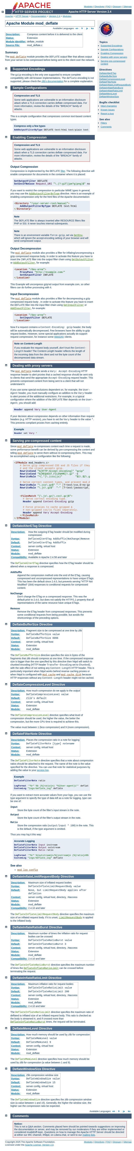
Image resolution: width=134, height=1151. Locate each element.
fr (82, 28)
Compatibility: (19, 557)
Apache (9, 16)
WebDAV (59, 336)
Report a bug (107, 113)
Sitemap (127, 6)
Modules (88, 6)
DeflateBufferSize (108, 76)
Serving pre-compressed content (37, 441)
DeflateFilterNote (107, 82)
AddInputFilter (20, 308)
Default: (15, 542)
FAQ (108, 6)
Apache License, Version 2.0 (39, 1145)
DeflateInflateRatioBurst (111, 87)
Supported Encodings (111, 45)
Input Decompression (24, 294)
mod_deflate (18, 56)
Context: (16, 546)
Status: (10, 38)
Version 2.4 (54, 16)
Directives (99, 6)
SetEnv (78, 235)
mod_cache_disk (71, 674)
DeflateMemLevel (108, 93)
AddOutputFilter (24, 262)
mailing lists (88, 1135)
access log (42, 770)
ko (92, 28)
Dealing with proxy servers (114, 57)
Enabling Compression (112, 53)
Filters (104, 123)
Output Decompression (25, 248)
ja (87, 28)
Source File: (13, 45)
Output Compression (24, 166)
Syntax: (15, 538)
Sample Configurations (112, 49)
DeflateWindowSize (109, 96)
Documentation (38, 16)
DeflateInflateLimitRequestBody (115, 85)
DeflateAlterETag (107, 73)
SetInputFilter (74, 305)
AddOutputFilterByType (44, 193)
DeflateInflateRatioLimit (111, 90)
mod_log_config (27, 870)
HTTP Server (22, 16)
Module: (15, 553)
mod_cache (49, 674)
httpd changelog (109, 106)
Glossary (116, 6)
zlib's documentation (52, 81)
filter (63, 171)
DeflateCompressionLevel (112, 79)
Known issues (108, 109)
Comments (106, 126)
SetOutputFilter (82, 259)
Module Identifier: (16, 41)
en (77, 28)
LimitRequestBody (70, 917)
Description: (13, 34)
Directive (45, 526)
